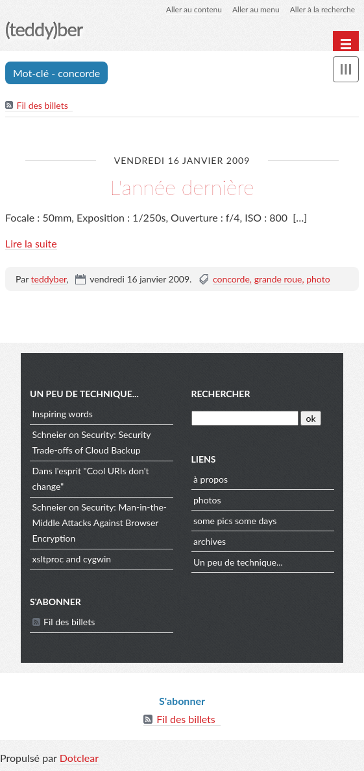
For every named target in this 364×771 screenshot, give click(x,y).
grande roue (278, 278)
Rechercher (220, 393)
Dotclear (79, 758)
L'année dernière (182, 187)
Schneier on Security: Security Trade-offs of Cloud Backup (91, 442)
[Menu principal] (346, 44)
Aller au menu (256, 9)
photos (207, 499)
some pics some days (234, 520)
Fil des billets (42, 105)
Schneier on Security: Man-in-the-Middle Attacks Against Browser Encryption (99, 522)
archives (209, 541)
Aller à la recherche (322, 9)
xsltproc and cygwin (72, 558)
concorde (231, 278)
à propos (210, 479)
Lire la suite (31, 243)
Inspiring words (62, 413)
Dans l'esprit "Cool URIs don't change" (90, 478)
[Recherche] (244, 418)
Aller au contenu (194, 9)
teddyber (49, 278)
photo (318, 278)
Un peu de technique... (238, 562)
